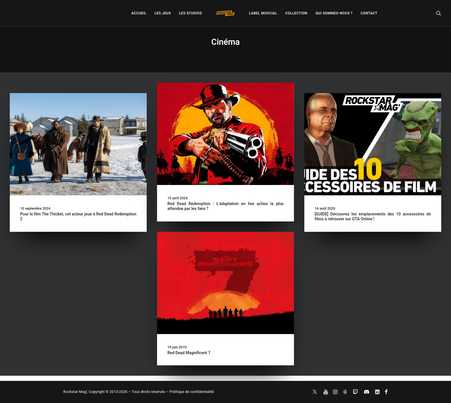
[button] (438, 13)
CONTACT (369, 13)
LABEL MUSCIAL (263, 13)
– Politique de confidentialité (190, 391)
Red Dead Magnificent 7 (189, 352)
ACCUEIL (138, 13)
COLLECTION (296, 13)
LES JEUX (162, 13)
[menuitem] (138, 13)
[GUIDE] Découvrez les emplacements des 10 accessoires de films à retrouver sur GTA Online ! (373, 216)
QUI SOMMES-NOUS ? (334, 13)
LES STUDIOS (190, 13)
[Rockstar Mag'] (225, 13)
